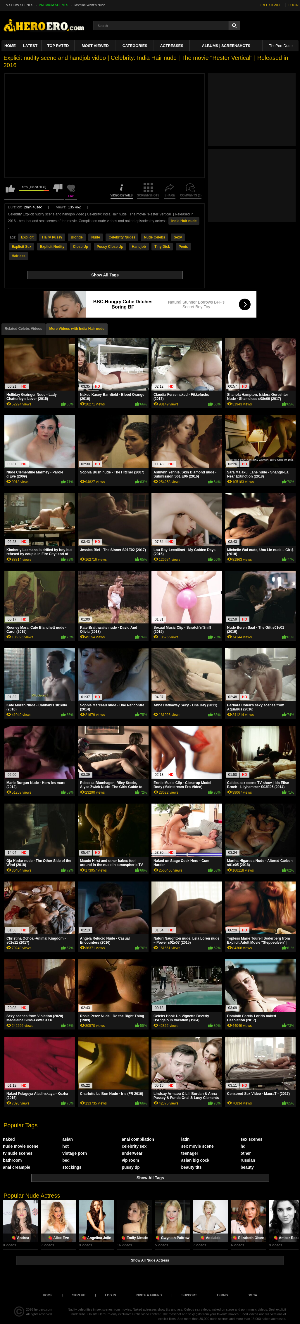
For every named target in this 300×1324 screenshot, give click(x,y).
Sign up (78, 1295)
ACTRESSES (171, 45)
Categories (135, 45)
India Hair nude (184, 221)
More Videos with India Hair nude (76, 329)
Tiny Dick (162, 247)
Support (189, 1295)
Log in (110, 1295)
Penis (183, 247)
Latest (30, 45)
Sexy (178, 237)
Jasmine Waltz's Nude (89, 5)
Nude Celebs (154, 237)
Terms (222, 1295)
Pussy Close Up (110, 247)
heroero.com (43, 1309)
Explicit (27, 237)
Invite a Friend (149, 1295)
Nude (95, 237)
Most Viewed (95, 45)
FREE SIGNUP (271, 5)
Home (10, 45)
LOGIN (294, 5)
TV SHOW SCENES (18, 5)
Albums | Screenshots (226, 45)
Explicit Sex (21, 247)
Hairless (18, 256)
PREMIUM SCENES (53, 5)
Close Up (80, 247)
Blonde (77, 237)
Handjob (139, 247)
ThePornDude (281, 45)
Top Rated (58, 45)
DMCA (252, 1295)
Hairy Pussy (52, 237)
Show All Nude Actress (150, 1260)
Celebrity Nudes (121, 237)
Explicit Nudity (52, 247)
